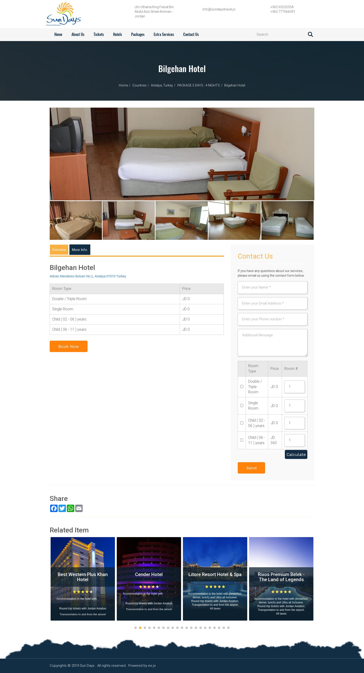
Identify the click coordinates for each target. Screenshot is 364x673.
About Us (78, 34)
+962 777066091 (282, 11)
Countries (139, 85)
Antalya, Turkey (162, 85)
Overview (59, 250)
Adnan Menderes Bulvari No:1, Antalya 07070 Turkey (88, 276)
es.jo (152, 665)
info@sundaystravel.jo (218, 9)
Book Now (68, 346)
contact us (191, 34)
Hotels (117, 34)
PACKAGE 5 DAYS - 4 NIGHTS (198, 85)
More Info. (80, 250)
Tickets (99, 34)
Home (58, 34)
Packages (137, 34)
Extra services (164, 34)
